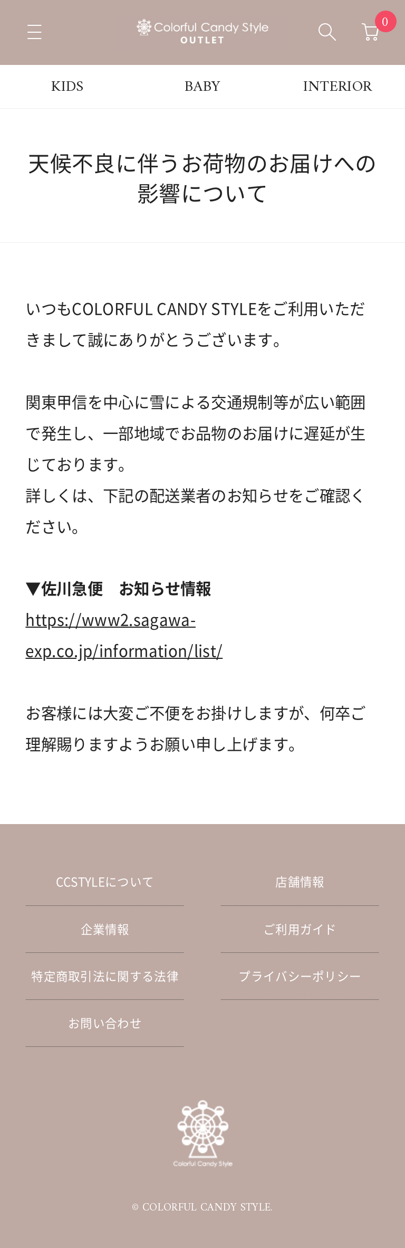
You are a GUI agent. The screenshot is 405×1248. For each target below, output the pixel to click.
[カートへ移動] (370, 32)
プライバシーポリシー (299, 976)
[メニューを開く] (34, 32)
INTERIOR (337, 87)
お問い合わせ (105, 1023)
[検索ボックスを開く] (327, 32)
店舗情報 (299, 881)
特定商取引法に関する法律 (105, 976)
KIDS (67, 87)
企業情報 (105, 929)
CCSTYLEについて (105, 881)
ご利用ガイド (300, 929)
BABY (202, 87)
